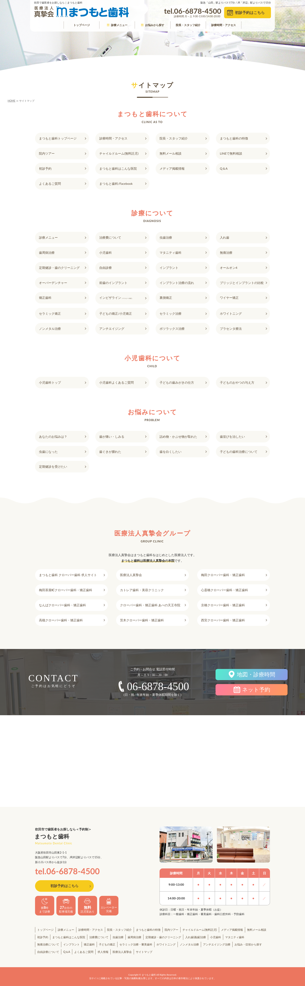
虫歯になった (48, 451)
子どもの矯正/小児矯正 (115, 313)
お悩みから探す (152, 25)
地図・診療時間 (256, 675)
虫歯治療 (166, 237)
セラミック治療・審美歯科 (135, 944)
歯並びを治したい (232, 436)
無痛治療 (226, 252)
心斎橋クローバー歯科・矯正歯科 (224, 590)
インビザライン (116, 297)
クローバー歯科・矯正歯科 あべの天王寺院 (150, 605)
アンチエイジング (111, 328)
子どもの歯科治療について (238, 451)
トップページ (81, 25)
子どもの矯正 (107, 944)
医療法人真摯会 (131, 575)
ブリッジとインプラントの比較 (242, 283)
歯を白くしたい (170, 451)
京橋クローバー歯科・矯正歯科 (223, 605)
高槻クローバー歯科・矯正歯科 (61, 620)
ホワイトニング (231, 313)
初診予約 (45, 168)
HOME (11, 100)
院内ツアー (47, 153)
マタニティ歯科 (170, 252)
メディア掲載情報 (172, 168)
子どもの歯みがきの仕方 (177, 382)
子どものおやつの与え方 (237, 382)
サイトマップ (144, 951)
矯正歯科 (45, 297)
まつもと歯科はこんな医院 (118, 168)
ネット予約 (256, 690)
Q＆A (224, 168)
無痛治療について (48, 944)
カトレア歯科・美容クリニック (142, 590)
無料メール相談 (170, 153)
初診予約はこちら (250, 12)
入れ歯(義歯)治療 (195, 937)
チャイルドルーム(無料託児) (119, 153)
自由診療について (48, 951)
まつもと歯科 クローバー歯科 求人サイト (68, 575)
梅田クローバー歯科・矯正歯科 (223, 575)
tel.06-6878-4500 (67, 871)
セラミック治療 (170, 313)
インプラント (169, 267)
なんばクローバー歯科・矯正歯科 (62, 605)
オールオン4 (228, 267)
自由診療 (105, 267)
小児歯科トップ (50, 382)
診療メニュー (117, 25)
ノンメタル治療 (50, 328)
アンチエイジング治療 (216, 944)
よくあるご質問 (50, 183)
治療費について (110, 237)
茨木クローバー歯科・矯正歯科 (142, 620)
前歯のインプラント (113, 283)
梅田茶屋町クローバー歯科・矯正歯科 (65, 590)
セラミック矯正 (50, 313)
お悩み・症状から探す (248, 944)
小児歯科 (105, 252)
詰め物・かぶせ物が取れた (178, 436)
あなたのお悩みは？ (53, 436)
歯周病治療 (47, 252)
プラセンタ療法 (231, 328)
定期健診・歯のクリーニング (59, 267)
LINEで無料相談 (231, 153)
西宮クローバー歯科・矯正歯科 (223, 620)
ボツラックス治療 (172, 328)
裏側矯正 (166, 297)
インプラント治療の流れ (177, 283)
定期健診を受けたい (53, 466)
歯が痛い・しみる (111, 436)
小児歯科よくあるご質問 (116, 382)
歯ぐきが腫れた (110, 451)
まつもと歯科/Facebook (116, 183)
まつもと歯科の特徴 (234, 138)
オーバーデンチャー (53, 283)
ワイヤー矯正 (229, 297)
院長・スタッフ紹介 (188, 25)
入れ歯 (224, 237)
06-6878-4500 (158, 686)
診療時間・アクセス (223, 25)
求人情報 (102, 951)
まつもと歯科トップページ (58, 138)
